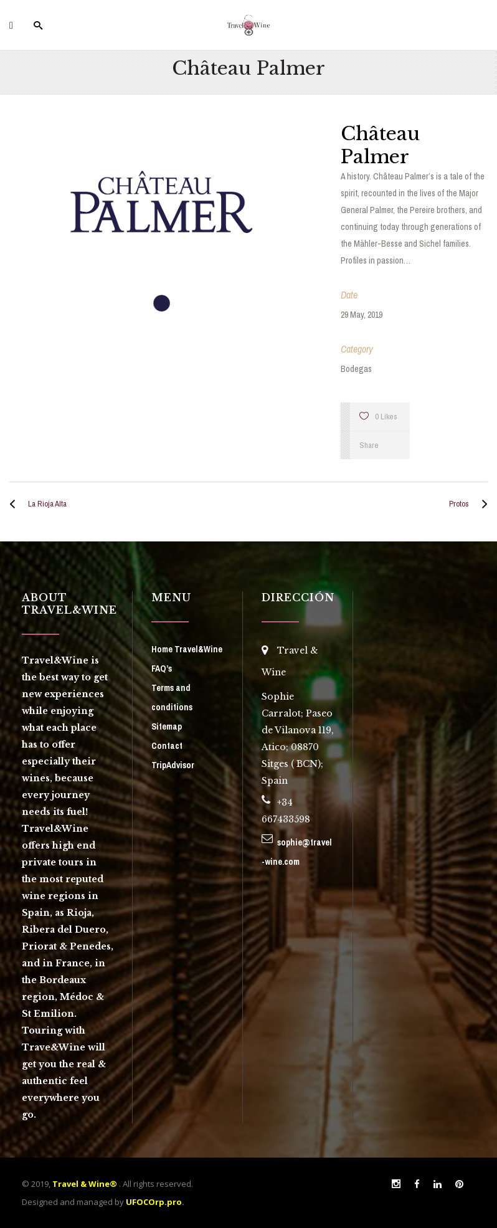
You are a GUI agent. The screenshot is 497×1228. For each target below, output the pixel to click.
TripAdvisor (172, 765)
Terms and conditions (171, 697)
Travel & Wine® (84, 1183)
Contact (166, 745)
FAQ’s (161, 668)
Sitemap (166, 726)
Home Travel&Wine (186, 649)
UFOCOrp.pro (154, 1201)
